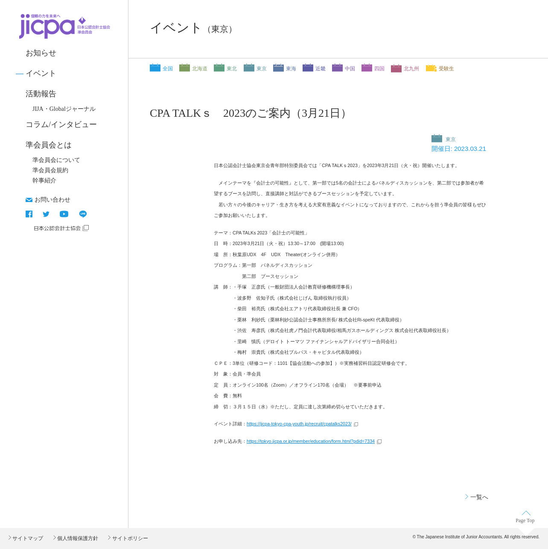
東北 (232, 69)
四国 (379, 69)
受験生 (446, 69)
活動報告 (41, 94)
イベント (41, 73)
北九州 (411, 69)
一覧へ (479, 497)
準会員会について (56, 160)
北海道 (199, 69)
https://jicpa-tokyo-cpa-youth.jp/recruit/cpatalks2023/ (299, 423)
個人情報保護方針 (77, 538)
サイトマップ (27, 538)
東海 (291, 69)
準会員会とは (49, 145)
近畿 (320, 69)
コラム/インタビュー (61, 124)
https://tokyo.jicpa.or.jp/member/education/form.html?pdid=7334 (311, 441)
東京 (262, 69)
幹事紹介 (44, 180)
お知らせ (41, 53)
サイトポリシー (129, 538)
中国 (350, 69)
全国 (168, 69)
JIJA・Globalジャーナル (64, 109)
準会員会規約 (50, 170)
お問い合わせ (52, 199)
